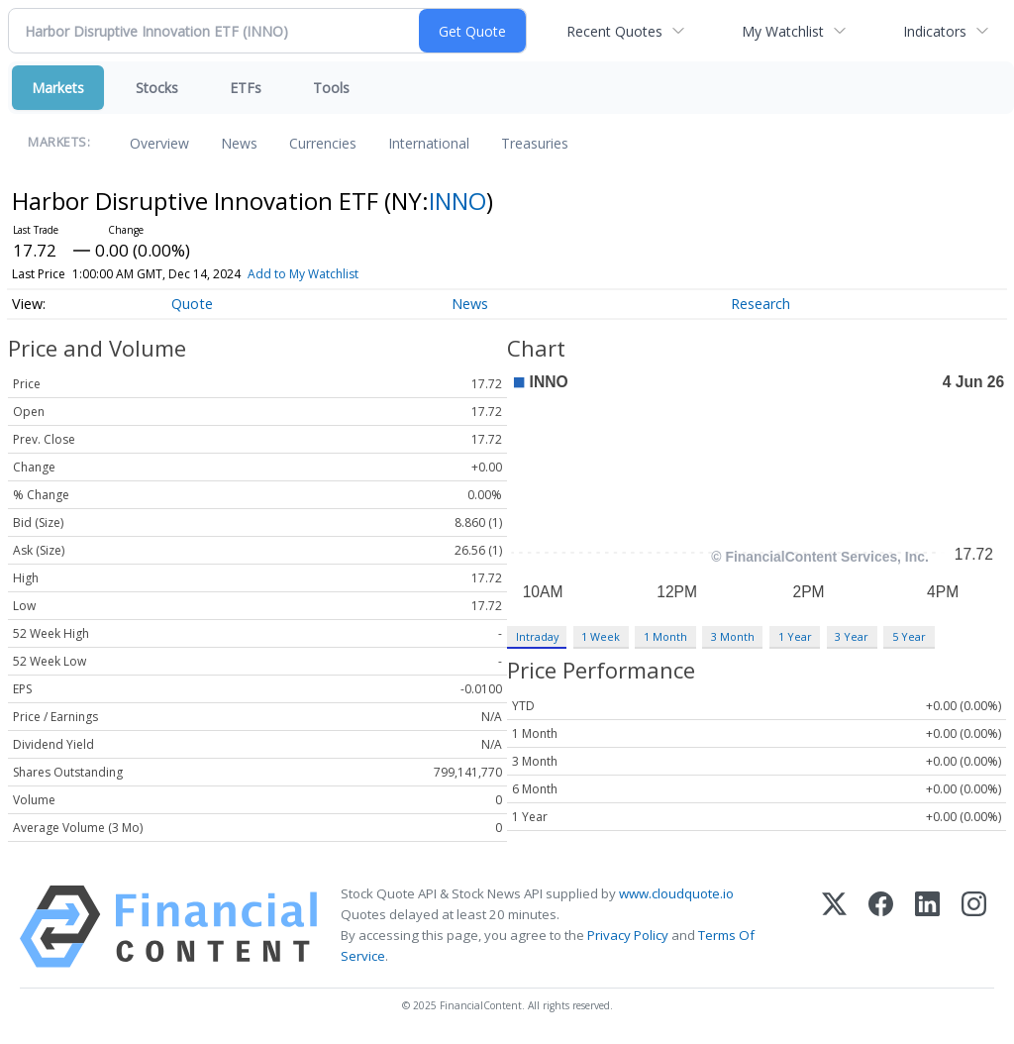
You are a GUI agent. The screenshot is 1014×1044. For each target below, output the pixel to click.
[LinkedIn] (927, 927)
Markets (58, 87)
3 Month (733, 636)
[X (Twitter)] (834, 927)
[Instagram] (974, 927)
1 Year (795, 636)
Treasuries (534, 143)
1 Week (600, 636)
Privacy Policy (627, 935)
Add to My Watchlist (303, 273)
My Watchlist (783, 31)
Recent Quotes (614, 31)
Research (760, 303)
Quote (192, 303)
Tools (331, 87)
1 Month (665, 636)
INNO (457, 200)
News (239, 143)
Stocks (157, 87)
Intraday (537, 636)
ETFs (245, 87)
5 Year (909, 636)
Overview (159, 143)
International (428, 143)
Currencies (322, 143)
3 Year (851, 636)
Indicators (934, 31)
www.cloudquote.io (676, 893)
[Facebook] (881, 927)
